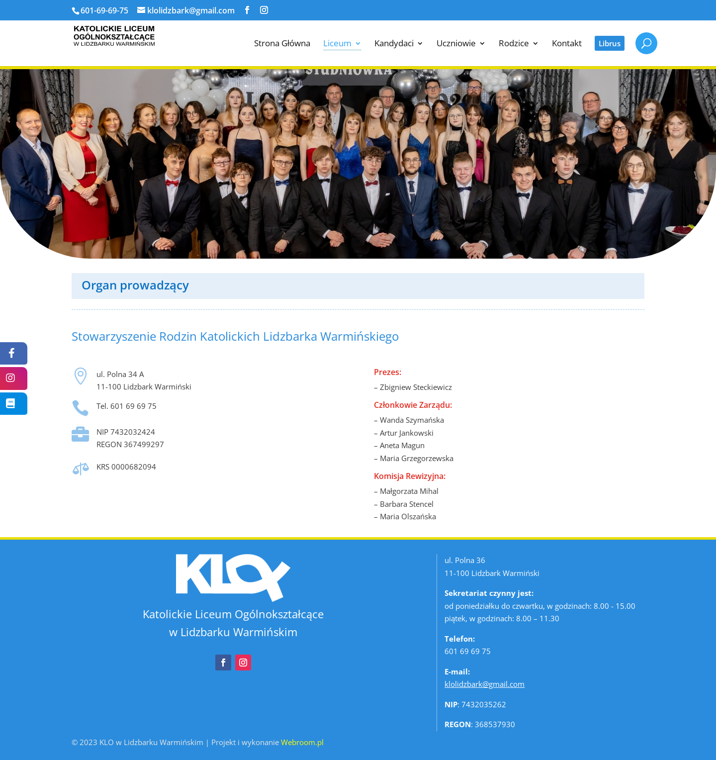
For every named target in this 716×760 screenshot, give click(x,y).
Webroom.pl (302, 742)
